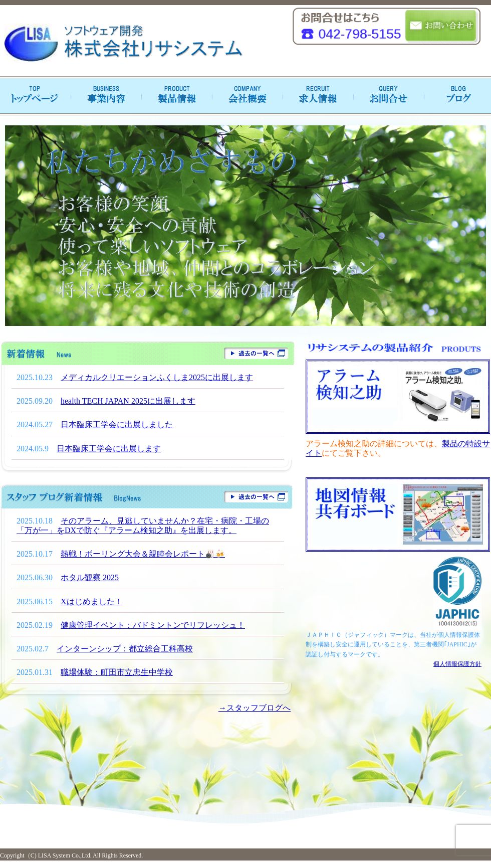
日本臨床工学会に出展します (109, 448)
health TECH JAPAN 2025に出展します (128, 401)
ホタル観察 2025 (90, 577)
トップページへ (35, 95)
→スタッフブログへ (254, 708)
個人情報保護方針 (457, 663)
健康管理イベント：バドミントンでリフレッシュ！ (153, 625)
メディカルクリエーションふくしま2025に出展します (157, 377)
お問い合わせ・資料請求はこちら (441, 26)
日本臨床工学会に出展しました (117, 424)
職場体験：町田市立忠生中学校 (117, 672)
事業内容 (105, 95)
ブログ (456, 95)
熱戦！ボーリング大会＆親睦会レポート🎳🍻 (143, 554)
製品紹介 (175, 95)
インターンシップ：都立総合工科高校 (125, 648)
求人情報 (316, 95)
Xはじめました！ (92, 601)
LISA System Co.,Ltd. (64, 855)
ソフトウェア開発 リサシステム (123, 43)
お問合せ (386, 95)
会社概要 (245, 95)
